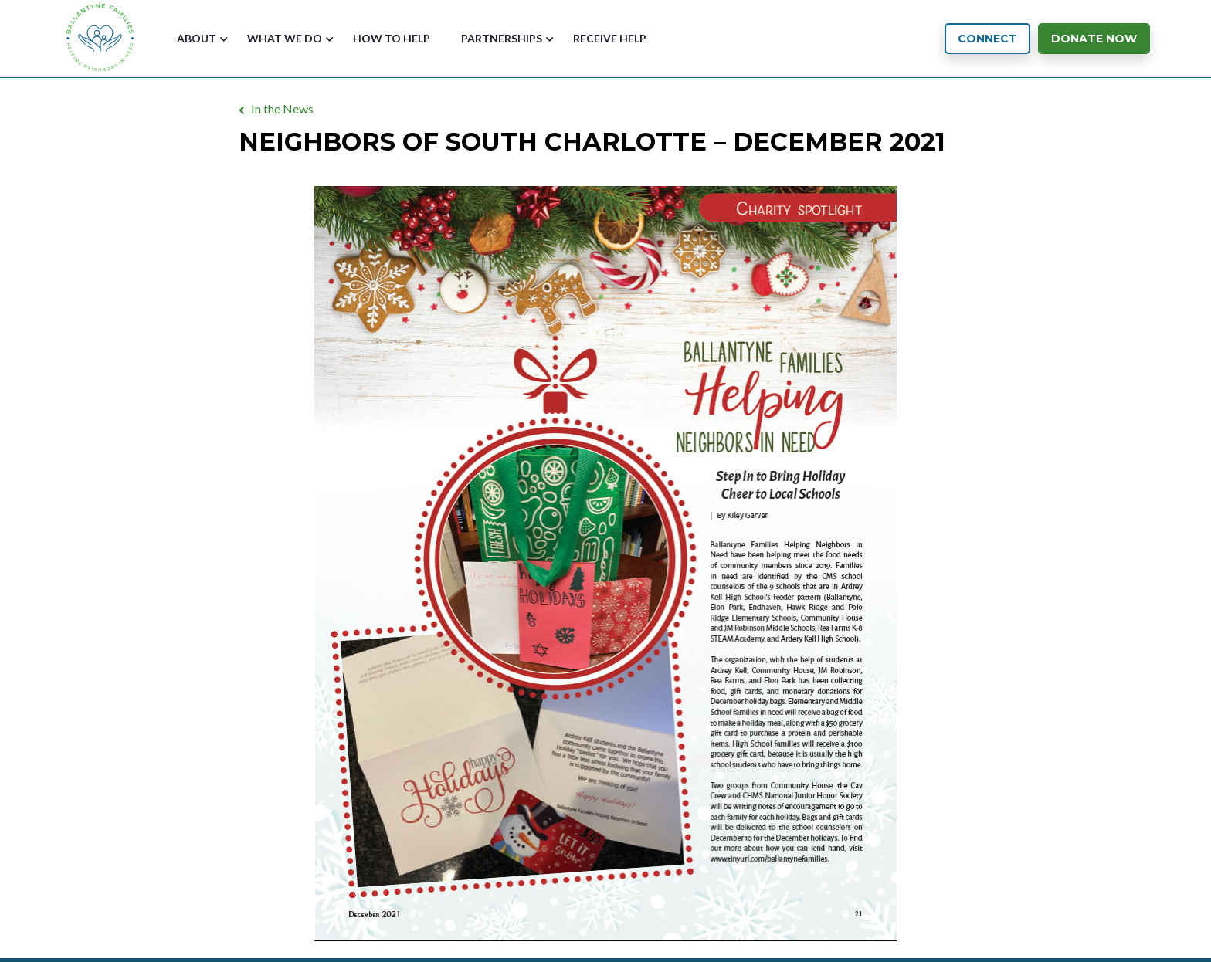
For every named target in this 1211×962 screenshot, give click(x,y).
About (196, 38)
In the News (282, 108)
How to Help (391, 38)
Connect (987, 39)
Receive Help (609, 38)
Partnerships (501, 38)
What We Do (284, 38)
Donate (1094, 39)
